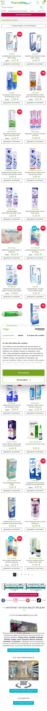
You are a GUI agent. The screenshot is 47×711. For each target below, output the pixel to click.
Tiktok (41, 600)
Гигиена (32, 11)
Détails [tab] (20, 335)
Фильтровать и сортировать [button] (23, 26)
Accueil (3, 11)
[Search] (20, 7)
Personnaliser (23, 380)
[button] (37, 2)
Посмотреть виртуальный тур (23, 691)
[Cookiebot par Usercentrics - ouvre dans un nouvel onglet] (34, 329)
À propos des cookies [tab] (35, 335)
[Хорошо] (43, 7)
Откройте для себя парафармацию (23, 650)
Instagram (19, 600)
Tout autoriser (23, 373)
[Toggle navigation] (2, 2)
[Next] (32, 574)
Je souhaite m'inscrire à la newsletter (23, 595)
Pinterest (31, 600)
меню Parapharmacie (23, 15)
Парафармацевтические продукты (18, 11)
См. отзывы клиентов (23, 703)
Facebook (7, 600)
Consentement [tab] (8, 335)
